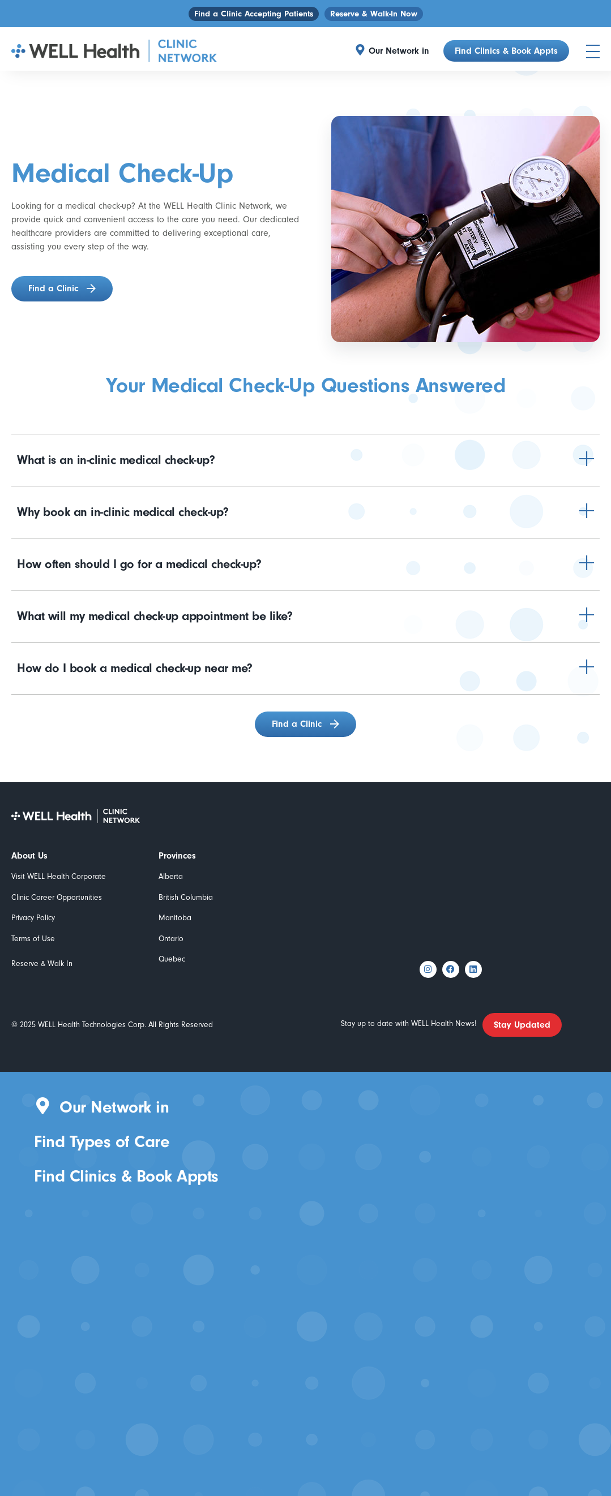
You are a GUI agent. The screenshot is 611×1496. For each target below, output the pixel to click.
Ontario (171, 938)
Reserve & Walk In (41, 963)
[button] (401, 51)
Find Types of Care (101, 1142)
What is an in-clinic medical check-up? (116, 459)
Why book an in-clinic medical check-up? (123, 512)
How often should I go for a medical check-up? (139, 564)
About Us (29, 856)
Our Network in (399, 51)
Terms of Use (33, 938)
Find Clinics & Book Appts (126, 1176)
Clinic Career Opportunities (56, 897)
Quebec (172, 959)
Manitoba (175, 917)
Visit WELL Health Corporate (58, 876)
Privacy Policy (33, 917)
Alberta (171, 876)
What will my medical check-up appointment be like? (154, 616)
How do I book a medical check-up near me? (135, 668)
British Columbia (186, 897)
